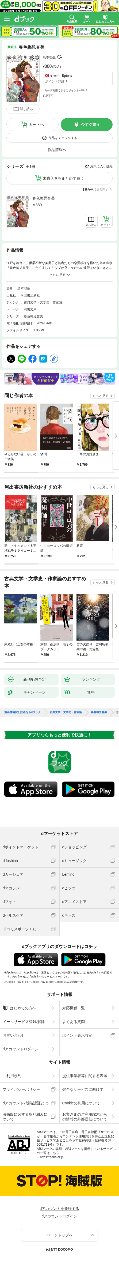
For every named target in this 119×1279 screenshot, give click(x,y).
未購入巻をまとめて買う (63, 178)
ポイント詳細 (54, 81)
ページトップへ (60, 1235)
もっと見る (101, 396)
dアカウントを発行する (59, 1208)
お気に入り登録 (101, 166)
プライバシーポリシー (21, 1089)
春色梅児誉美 (43, 198)
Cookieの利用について (81, 1103)
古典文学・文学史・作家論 (43, 302)
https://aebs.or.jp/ (52, 1157)
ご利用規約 (12, 1076)
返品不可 (48, 95)
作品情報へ (57, 150)
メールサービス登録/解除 (24, 1022)
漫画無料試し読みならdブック (22, 712)
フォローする (59, 57)
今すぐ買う (90, 124)
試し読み (26, 109)
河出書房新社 (30, 295)
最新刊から (105, 189)
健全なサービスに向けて (82, 1089)
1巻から (88, 189)
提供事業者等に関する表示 (84, 1076)
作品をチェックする (62, 138)
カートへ (36, 124)
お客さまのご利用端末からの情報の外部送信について (84, 1116)
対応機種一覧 (73, 1008)
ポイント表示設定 (77, 1035)
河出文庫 (30, 309)
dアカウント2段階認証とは (25, 1103)
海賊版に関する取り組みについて (25, 1116)
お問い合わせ (14, 1035)
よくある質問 (73, 1022)
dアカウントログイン (21, 1049)
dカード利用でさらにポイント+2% (64, 90)
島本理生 (49, 57)
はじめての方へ (19, 1008)
